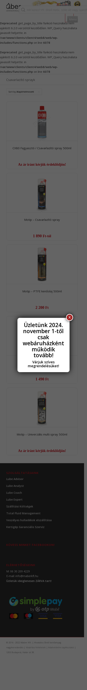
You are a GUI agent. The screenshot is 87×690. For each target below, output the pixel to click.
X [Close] (70, 317)
